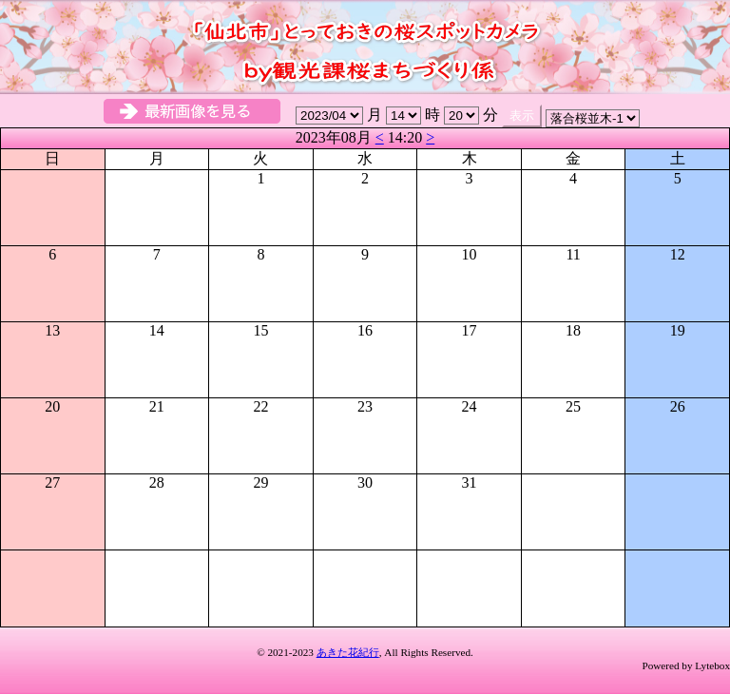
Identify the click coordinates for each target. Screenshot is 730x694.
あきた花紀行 (348, 652)
